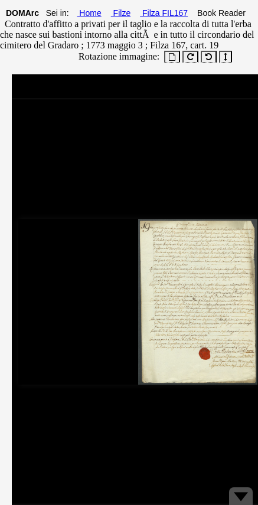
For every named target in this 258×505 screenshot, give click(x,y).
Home (89, 13)
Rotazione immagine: (116, 56)
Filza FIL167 (164, 13)
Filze (120, 13)
